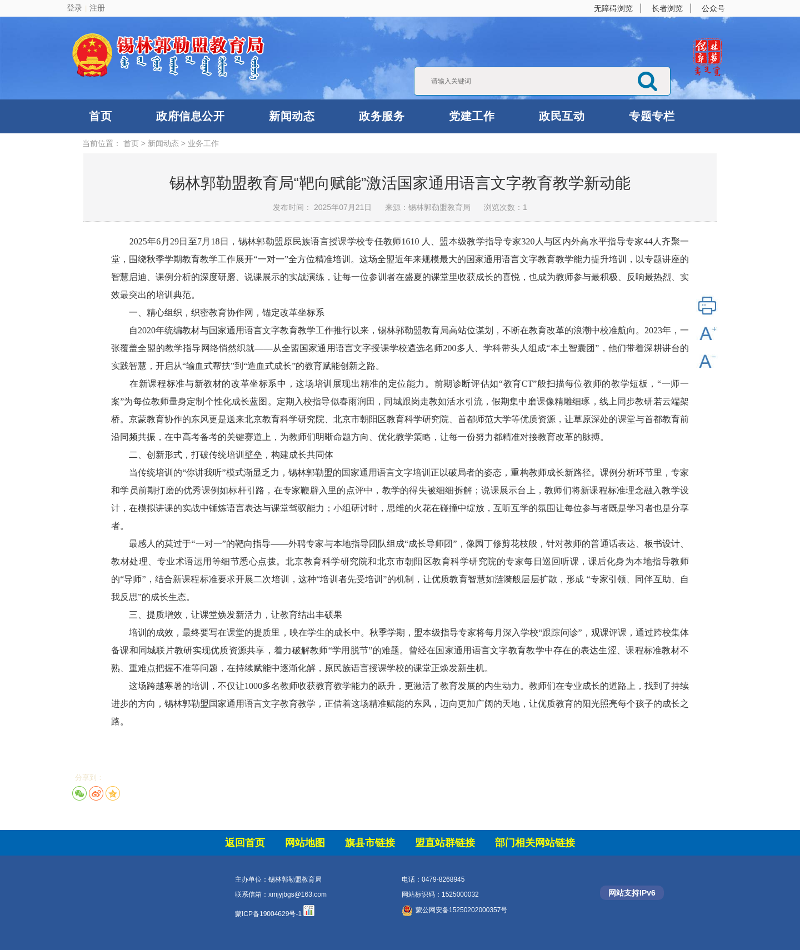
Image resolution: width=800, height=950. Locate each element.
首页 (100, 116)
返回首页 (245, 842)
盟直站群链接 (445, 842)
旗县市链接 (370, 842)
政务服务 (381, 116)
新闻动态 (291, 116)
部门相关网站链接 (535, 842)
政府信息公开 (190, 116)
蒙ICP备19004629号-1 (268, 914)
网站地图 (305, 842)
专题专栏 (651, 116)
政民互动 (561, 116)
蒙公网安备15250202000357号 (454, 910)
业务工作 (203, 143)
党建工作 (471, 116)
